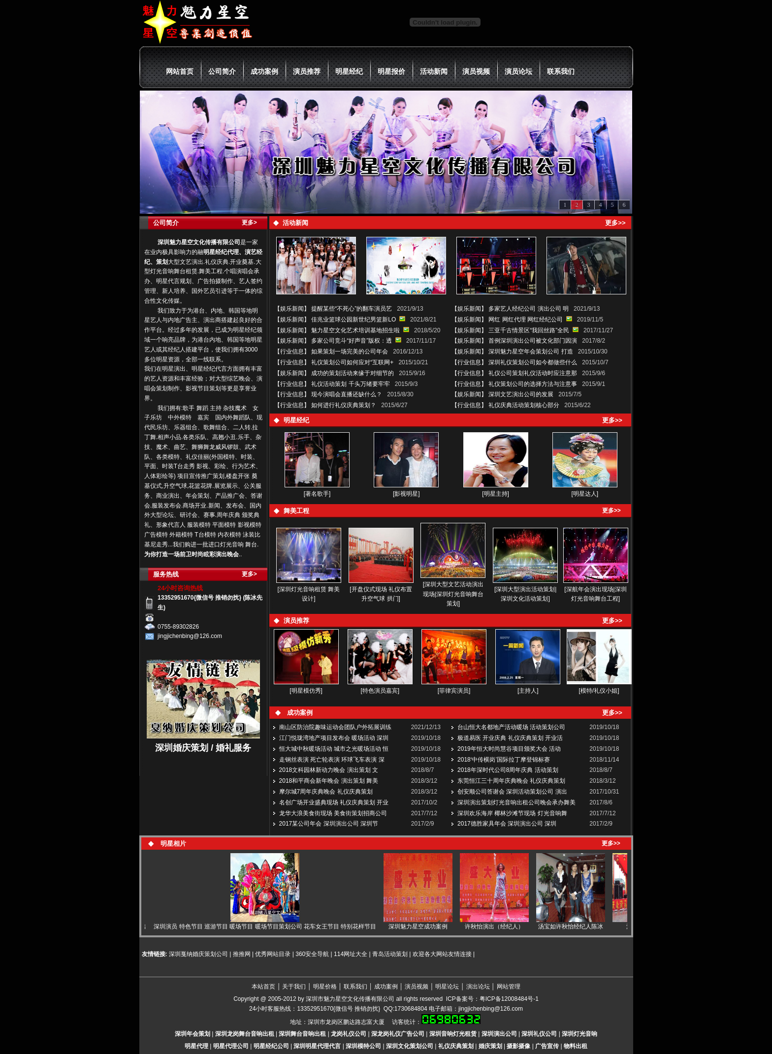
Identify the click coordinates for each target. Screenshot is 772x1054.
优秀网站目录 (272, 954)
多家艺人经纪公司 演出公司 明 (528, 308)
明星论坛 (447, 986)
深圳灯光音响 (579, 1033)
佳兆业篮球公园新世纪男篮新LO (353, 319)
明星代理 (196, 1046)
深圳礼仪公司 (539, 1033)
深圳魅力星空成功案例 (424, 926)
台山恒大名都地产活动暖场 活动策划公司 (511, 727)
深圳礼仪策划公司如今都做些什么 (532, 362)
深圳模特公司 (363, 1046)
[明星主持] (495, 493)
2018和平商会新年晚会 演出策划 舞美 (328, 780)
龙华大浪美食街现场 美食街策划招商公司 (333, 813)
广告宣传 (547, 1046)
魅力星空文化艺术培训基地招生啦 (355, 330)
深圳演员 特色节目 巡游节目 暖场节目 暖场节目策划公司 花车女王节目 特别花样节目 (272, 926)
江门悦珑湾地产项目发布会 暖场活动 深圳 (334, 738)
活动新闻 (434, 71)
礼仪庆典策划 (456, 1046)
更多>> (611, 510)
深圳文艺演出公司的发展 (520, 394)
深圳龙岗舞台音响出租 (244, 1033)
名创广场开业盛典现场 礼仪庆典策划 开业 (334, 802)
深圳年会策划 (192, 1033)
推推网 (242, 954)
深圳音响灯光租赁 (453, 1033)
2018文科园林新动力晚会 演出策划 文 (328, 770)
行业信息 (292, 351)
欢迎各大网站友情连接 (442, 954)
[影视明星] (406, 493)
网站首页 (179, 71)
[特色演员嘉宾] (380, 690)
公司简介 (222, 71)
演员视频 (476, 71)
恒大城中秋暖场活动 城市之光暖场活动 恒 (334, 748)
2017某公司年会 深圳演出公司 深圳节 (328, 823)
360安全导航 (312, 954)
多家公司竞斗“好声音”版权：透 (351, 340)
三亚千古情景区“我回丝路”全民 (528, 330)
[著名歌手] (317, 493)
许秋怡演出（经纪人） (501, 926)
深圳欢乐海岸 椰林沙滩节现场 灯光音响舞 (512, 813)
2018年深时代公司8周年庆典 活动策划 (507, 770)
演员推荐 (307, 71)
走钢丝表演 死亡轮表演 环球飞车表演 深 (332, 759)
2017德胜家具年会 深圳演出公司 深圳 (506, 823)
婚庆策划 (490, 1046)
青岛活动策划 (390, 954)
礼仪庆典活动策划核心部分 (523, 405)
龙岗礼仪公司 (348, 1033)
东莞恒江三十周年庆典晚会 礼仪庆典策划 (511, 780)
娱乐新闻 (292, 308)
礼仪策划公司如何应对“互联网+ (352, 362)
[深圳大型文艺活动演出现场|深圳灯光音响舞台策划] (453, 594)
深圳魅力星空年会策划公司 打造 (530, 351)
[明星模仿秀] (306, 690)
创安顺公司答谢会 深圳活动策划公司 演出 (512, 791)
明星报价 (391, 71)
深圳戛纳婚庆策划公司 (197, 954)
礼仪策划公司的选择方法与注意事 (532, 384)
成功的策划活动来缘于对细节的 (352, 373)
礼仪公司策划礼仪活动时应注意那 (532, 373)
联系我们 (561, 71)
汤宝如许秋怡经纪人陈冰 (577, 926)
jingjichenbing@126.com (490, 1008)
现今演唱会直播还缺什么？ (346, 394)
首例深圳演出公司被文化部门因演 (532, 340)
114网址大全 (350, 954)
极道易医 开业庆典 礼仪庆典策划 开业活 (510, 738)
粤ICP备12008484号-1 (509, 998)
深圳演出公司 (499, 1033)
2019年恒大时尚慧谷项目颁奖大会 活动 (509, 748)
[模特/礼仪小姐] (599, 690)
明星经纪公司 (271, 1046)
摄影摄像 (518, 1046)
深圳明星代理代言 (317, 1046)
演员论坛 (518, 71)
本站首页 (263, 986)
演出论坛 (478, 986)
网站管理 (508, 986)
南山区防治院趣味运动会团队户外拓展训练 (335, 727)
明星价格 (325, 986)
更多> (249, 222)
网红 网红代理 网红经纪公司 (526, 319)
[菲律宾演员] (454, 690)
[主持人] (528, 690)
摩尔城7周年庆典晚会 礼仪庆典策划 (326, 791)
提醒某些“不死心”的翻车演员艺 (351, 308)
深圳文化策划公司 (409, 1046)
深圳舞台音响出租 (302, 1033)
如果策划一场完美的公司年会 (349, 351)
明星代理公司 (231, 1046)
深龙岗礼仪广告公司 (397, 1033)
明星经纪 (349, 71)
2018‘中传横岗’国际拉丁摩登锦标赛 (503, 759)
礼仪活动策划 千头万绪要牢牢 (350, 384)
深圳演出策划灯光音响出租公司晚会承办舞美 (516, 802)
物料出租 (575, 1046)
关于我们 (294, 986)
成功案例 (264, 71)
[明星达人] (585, 493)
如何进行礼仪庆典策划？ (343, 405)
